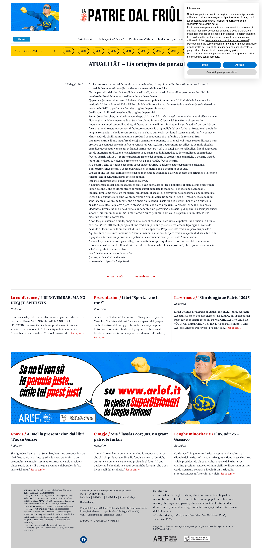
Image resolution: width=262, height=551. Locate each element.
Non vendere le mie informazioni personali (227, 510)
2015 (218, 51)
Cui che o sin (85, 39)
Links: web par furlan (171, 39)
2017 (188, 51)
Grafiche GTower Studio (106, 520)
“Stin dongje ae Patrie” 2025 (212, 297)
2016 (203, 51)
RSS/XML (98, 497)
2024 (83, 51)
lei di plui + (77, 333)
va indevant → (145, 276)
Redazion (85, 497)
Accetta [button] (239, 534)
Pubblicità (111, 497)
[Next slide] (246, 51)
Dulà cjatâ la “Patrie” (111, 39)
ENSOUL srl (86, 520)
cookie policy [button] (211, 493)
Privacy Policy (127, 497)
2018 (173, 51)
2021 (128, 51)
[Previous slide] (56, 51)
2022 (113, 51)
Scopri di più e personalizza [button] (222, 541)
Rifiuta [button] (204, 534)
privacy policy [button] (231, 520)
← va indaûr (116, 276)
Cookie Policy (87, 502)
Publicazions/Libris (141, 39)
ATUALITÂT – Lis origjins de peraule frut (145, 64)
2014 (233, 51)
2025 (68, 51)
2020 (143, 51)
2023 (98, 51)
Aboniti (21, 39)
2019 (158, 51)
